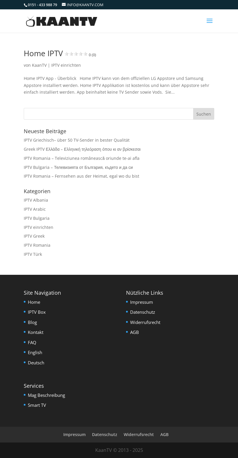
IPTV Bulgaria (37, 218)
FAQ (32, 342)
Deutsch (36, 363)
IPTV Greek (34, 236)
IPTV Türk (33, 254)
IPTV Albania (36, 200)
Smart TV (37, 405)
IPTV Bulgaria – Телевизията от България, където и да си (78, 167)
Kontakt (35, 332)
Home (34, 302)
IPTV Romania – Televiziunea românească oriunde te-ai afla (82, 158)
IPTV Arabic (35, 209)
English (35, 352)
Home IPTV (60, 53)
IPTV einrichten (66, 65)
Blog (32, 322)
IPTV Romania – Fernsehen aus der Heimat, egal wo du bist (81, 176)
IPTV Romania (37, 245)
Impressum (141, 302)
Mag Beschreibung (46, 395)
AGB (134, 332)
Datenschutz (142, 312)
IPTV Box (37, 312)
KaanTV (39, 65)
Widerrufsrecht (145, 322)
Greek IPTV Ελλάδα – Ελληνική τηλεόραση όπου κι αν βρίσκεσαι (82, 149)
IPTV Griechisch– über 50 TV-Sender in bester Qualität (77, 140)
